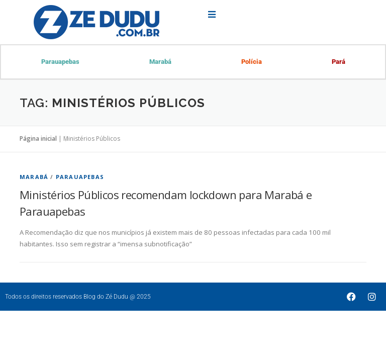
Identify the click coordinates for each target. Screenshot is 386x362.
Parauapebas (60, 62)
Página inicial (38, 139)
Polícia (251, 62)
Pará (338, 62)
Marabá (160, 62)
